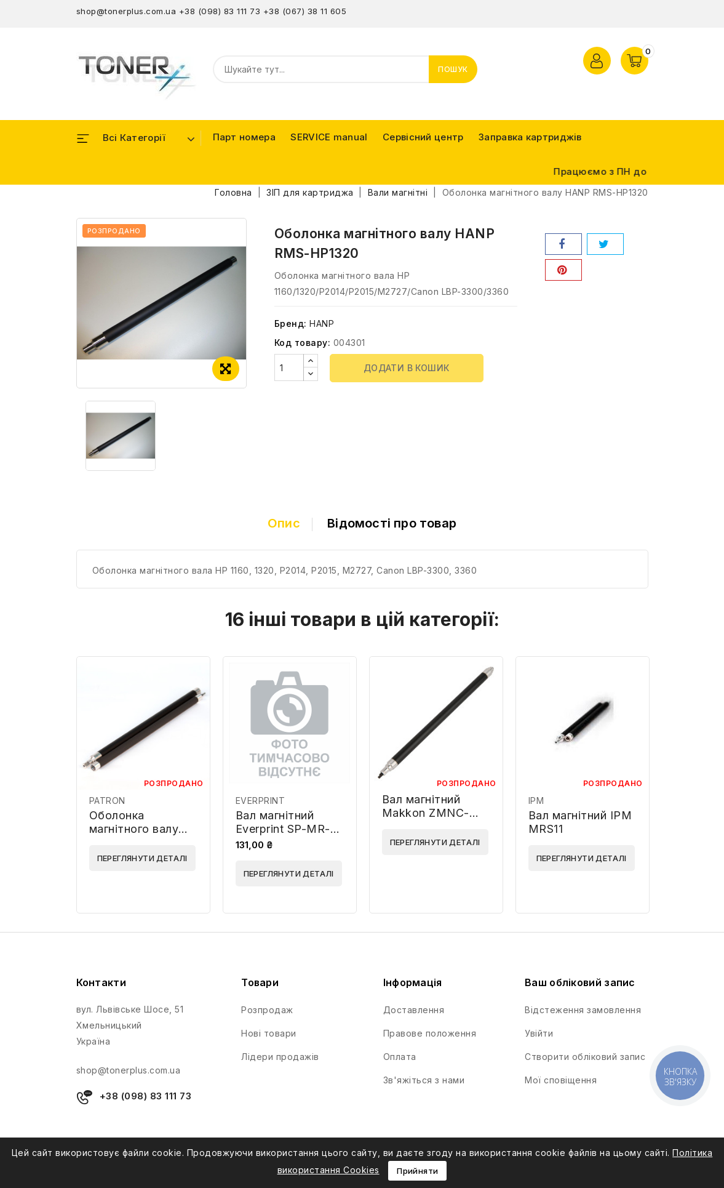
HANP (321, 323)
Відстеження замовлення (583, 1010)
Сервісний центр (423, 137)
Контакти (101, 982)
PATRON (107, 800)
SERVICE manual (328, 137)
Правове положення (430, 1033)
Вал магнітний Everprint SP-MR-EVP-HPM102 (283, 829)
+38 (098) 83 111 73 (220, 11)
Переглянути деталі (142, 858)
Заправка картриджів (530, 137)
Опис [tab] (284, 523)
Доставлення (414, 1010)
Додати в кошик (407, 368)
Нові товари (268, 1033)
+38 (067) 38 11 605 (305, 11)
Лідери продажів (280, 1056)
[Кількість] (289, 367)
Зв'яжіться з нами (424, 1080)
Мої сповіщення (561, 1080)
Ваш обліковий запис (580, 982)
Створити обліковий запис (585, 1056)
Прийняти (417, 1171)
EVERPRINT (260, 800)
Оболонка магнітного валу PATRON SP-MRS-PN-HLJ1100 (139, 835)
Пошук (453, 69)
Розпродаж (267, 1010)
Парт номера (244, 137)
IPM (536, 800)
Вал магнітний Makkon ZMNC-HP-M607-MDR (425, 813)
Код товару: (302, 342)
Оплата (399, 1056)
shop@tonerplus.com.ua (126, 11)
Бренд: (290, 323)
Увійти (539, 1033)
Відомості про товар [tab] (391, 523)
